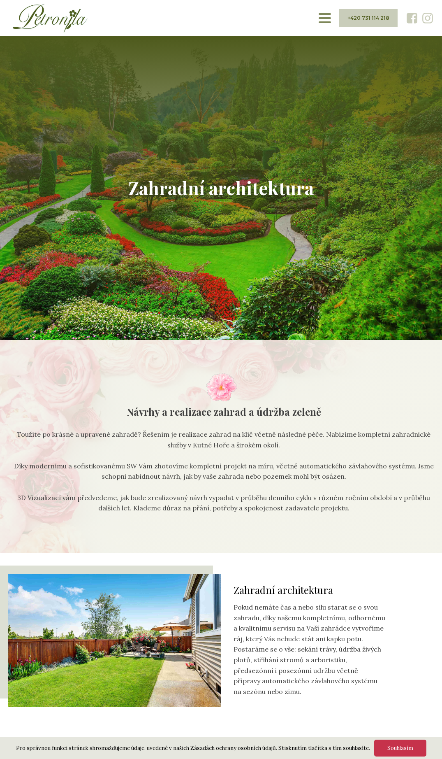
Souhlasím (400, 748)
